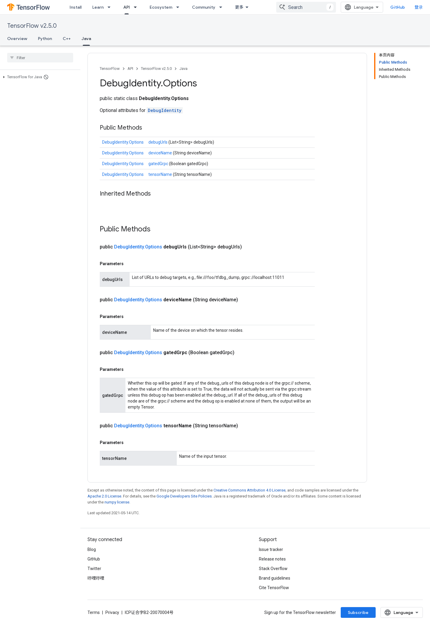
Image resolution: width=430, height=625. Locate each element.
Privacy (112, 612)
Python (45, 38)
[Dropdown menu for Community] (222, 7)
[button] (39, 77)
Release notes (272, 559)
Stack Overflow (273, 568)
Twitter (94, 568)
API (130, 68)
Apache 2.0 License (104, 496)
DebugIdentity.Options (123, 142)
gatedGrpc (158, 163)
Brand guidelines (274, 578)
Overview (17, 38)
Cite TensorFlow (274, 587)
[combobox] (306, 7)
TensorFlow (110, 68)
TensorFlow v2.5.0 (32, 26)
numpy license (117, 502)
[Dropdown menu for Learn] (111, 7)
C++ (67, 38)
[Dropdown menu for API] (137, 7)
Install (76, 7)
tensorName (160, 174)
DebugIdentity (165, 110)
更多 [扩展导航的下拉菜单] (239, 7)
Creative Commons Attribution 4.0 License (249, 490)
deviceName (160, 153)
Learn (98, 7)
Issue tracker (271, 549)
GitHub (397, 7)
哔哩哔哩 (95, 578)
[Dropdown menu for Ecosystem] (179, 7)
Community (203, 7)
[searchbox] (40, 57)
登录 (418, 7)
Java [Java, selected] (86, 38)
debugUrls (158, 142)
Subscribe (358, 612)
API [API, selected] (126, 7)
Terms (93, 612)
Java (183, 68)
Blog (91, 549)
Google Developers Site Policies (184, 496)
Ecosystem (161, 7)
